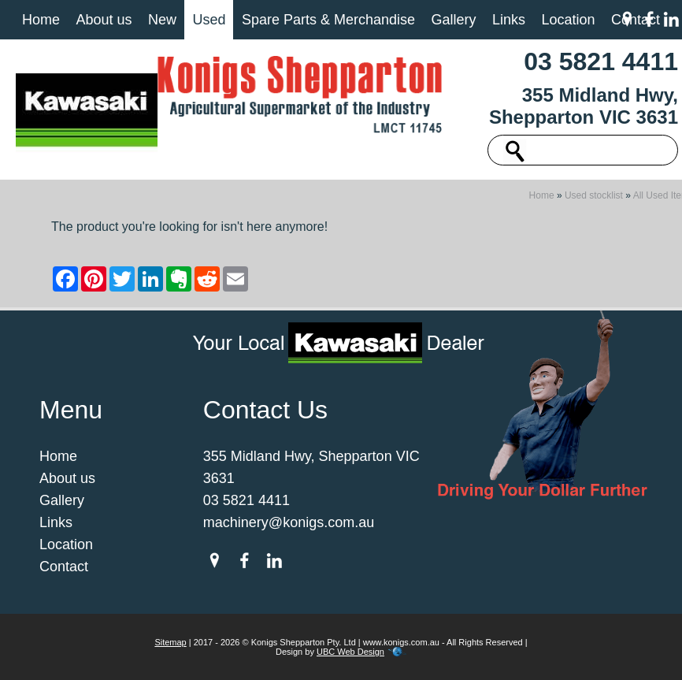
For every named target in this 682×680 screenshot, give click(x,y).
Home (41, 20)
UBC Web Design (350, 651)
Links (508, 20)
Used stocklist (594, 195)
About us (104, 20)
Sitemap (170, 642)
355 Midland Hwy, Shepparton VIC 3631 (583, 106)
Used (208, 20)
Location (568, 20)
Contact (63, 566)
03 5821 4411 (601, 61)
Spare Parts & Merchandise (328, 20)
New (162, 20)
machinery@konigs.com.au (288, 522)
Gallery (453, 20)
